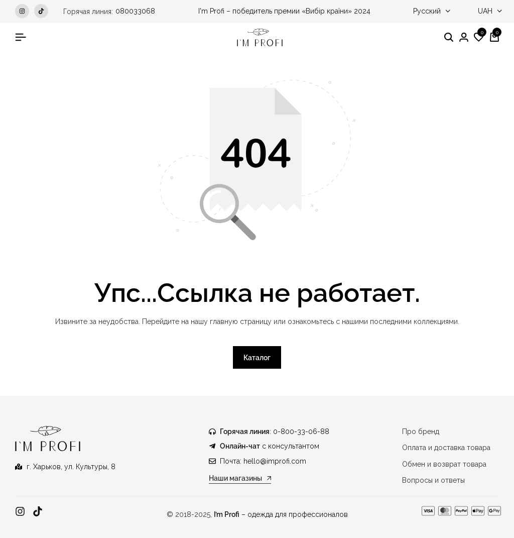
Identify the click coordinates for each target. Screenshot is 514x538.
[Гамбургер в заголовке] (20, 37)
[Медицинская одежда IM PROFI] (259, 37)
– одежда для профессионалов (281, 514)
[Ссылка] (20, 511)
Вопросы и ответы (433, 480)
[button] (478, 38)
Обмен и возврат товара (444, 464)
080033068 (135, 11)
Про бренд (420, 431)
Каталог (257, 358)
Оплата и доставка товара (446, 448)
